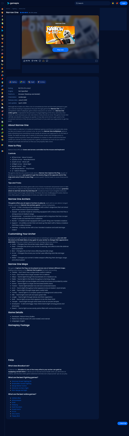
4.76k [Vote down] (34, 61)
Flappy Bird (16, 416)
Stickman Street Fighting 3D (21, 381)
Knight (31, 82)
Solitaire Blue (16, 398)
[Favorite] (40, 61)
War (22, 82)
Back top (122, 423)
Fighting (14, 8)
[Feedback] (47, 61)
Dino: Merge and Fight (19, 390)
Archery (41, 82)
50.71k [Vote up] (26, 61)
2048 (13, 402)
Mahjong (15, 405)
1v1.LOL (14, 411)
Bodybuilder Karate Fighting (21, 384)
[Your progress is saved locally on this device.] (43, 61)
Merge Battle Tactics (19, 386)
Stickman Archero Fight (20, 388)
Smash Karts (16, 409)
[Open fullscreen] (96, 61)
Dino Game (16, 414)
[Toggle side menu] (2, 3)
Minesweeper (16, 400)
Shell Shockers (17, 407)
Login (123, 3)
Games (8, 8)
